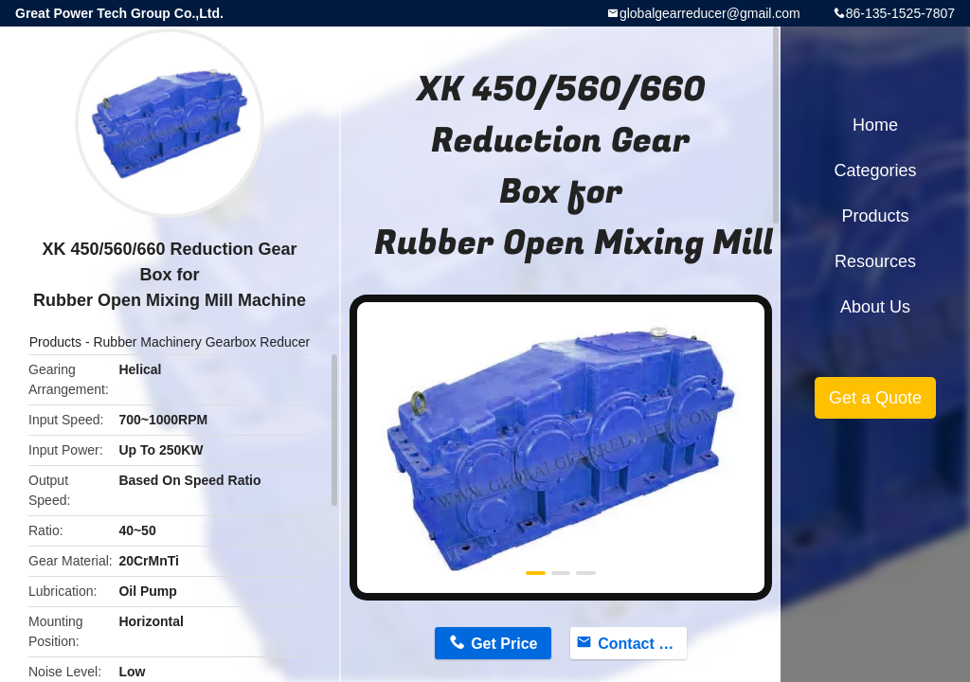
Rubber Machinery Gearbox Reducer (201, 342)
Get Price (504, 644)
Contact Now (642, 644)
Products (55, 342)
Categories (875, 170)
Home (875, 125)
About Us (875, 306)
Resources (875, 261)
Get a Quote (875, 397)
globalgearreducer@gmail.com (710, 13)
